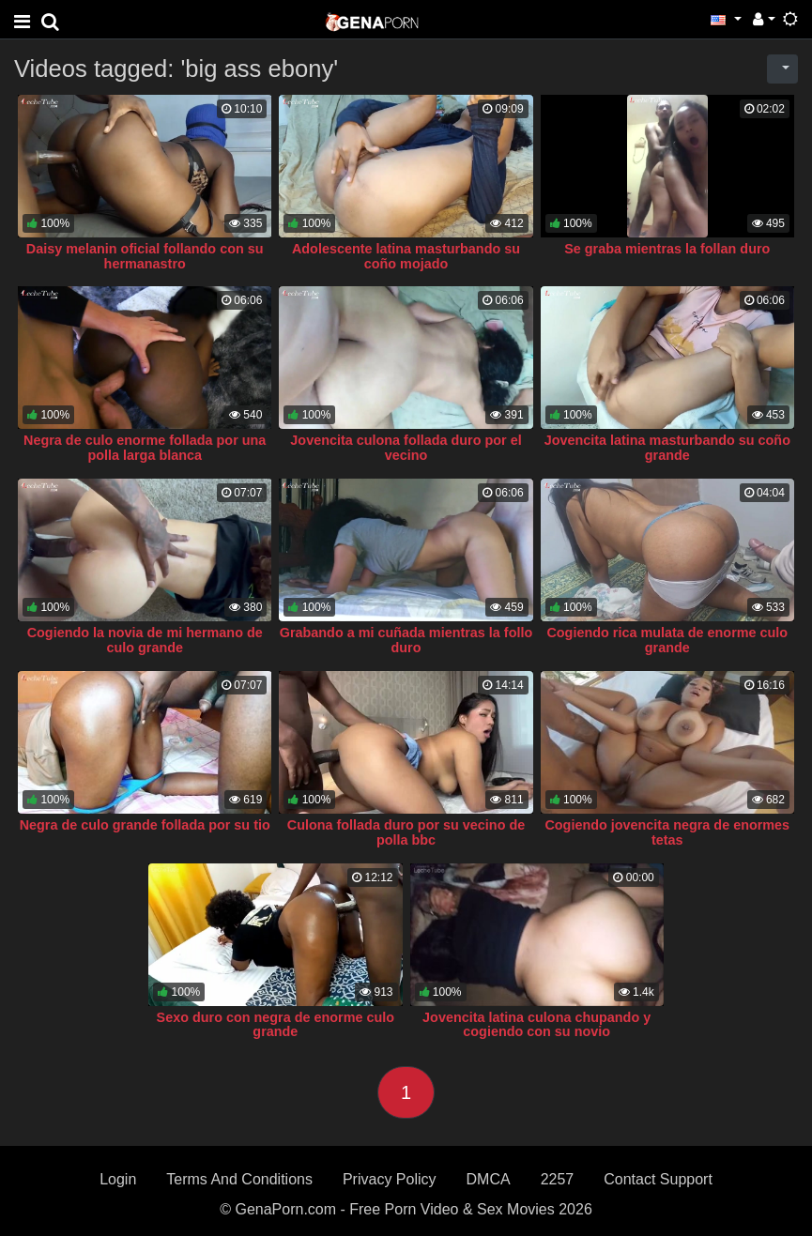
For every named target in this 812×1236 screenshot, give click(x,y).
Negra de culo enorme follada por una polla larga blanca (144, 448)
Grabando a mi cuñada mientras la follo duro (406, 640)
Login (118, 1179)
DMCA (489, 1179)
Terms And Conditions (239, 1179)
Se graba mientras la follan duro (667, 248)
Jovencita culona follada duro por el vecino (405, 448)
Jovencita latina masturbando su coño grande (667, 448)
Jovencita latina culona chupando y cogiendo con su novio (536, 1025)
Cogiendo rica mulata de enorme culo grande (667, 640)
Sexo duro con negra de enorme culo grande (276, 1025)
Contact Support (658, 1179)
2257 (558, 1179)
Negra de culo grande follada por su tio (145, 824)
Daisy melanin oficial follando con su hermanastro (145, 256)
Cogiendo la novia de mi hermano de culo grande (145, 640)
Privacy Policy (390, 1179)
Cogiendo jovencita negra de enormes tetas (666, 832)
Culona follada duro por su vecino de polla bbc (406, 832)
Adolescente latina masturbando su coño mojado (406, 256)
